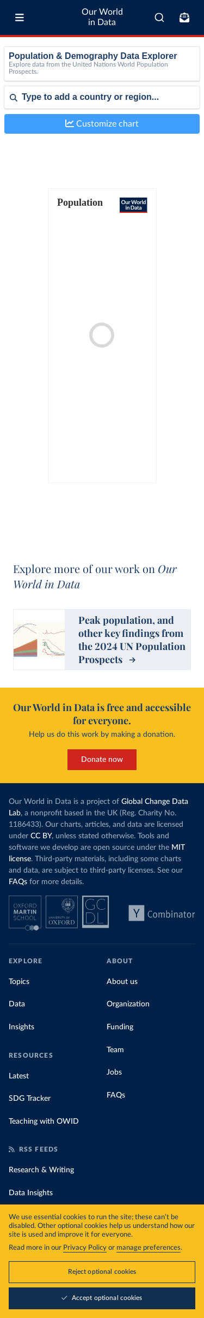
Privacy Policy (85, 1249)
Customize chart (102, 123)
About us (122, 982)
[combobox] (159, 17)
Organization (128, 1004)
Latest (19, 1076)
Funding (120, 1027)
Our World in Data (102, 17)
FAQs (18, 882)
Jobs (114, 1072)
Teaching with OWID (44, 1121)
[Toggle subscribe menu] (184, 17)
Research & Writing (41, 1170)
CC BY (41, 836)
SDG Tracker (30, 1098)
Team (115, 1050)
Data (17, 1004)
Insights (21, 1027)
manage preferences (148, 1249)
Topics (19, 982)
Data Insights (31, 1193)
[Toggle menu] (19, 17)
